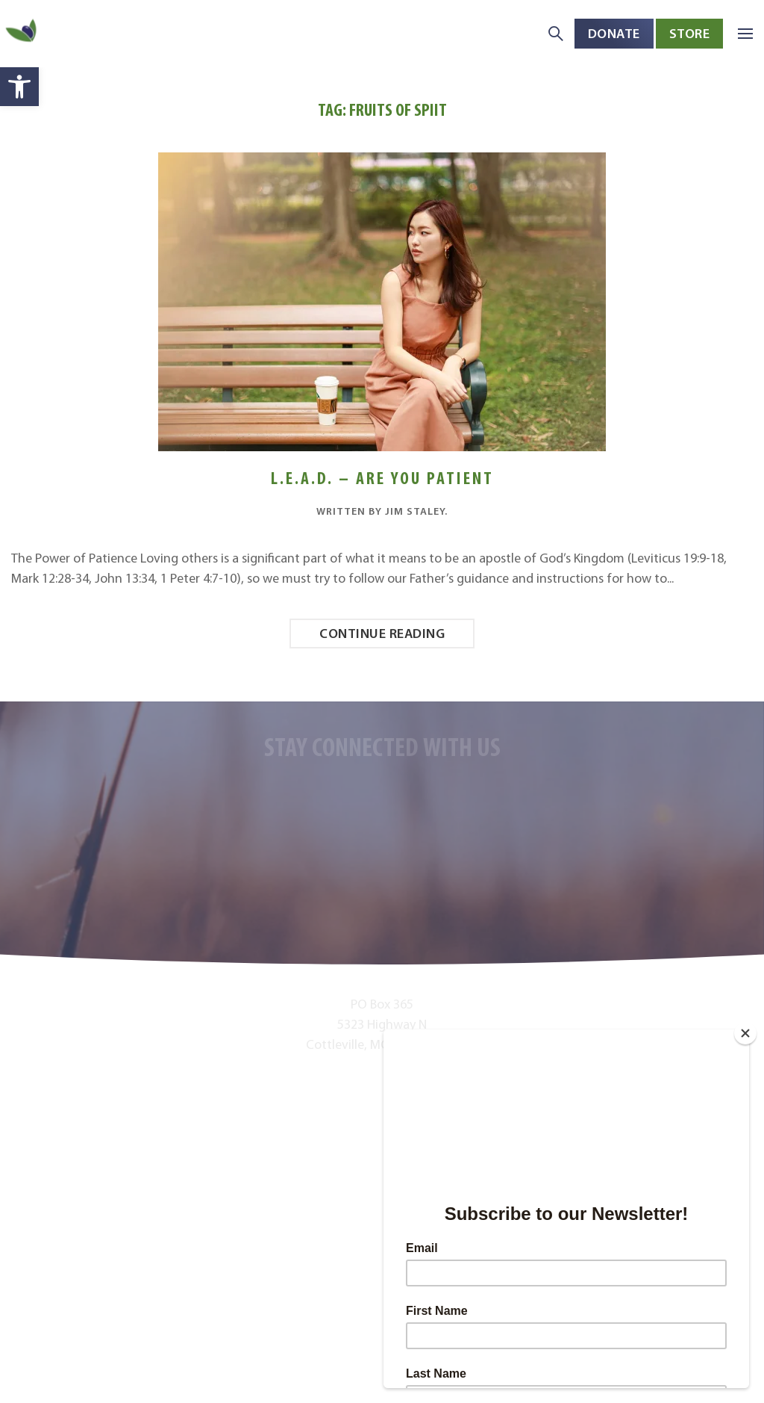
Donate (614, 33)
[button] (19, 86)
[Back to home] (22, 34)
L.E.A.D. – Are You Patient (382, 478)
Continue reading (382, 633)
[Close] (745, 1033)
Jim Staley (415, 511)
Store (689, 33)
